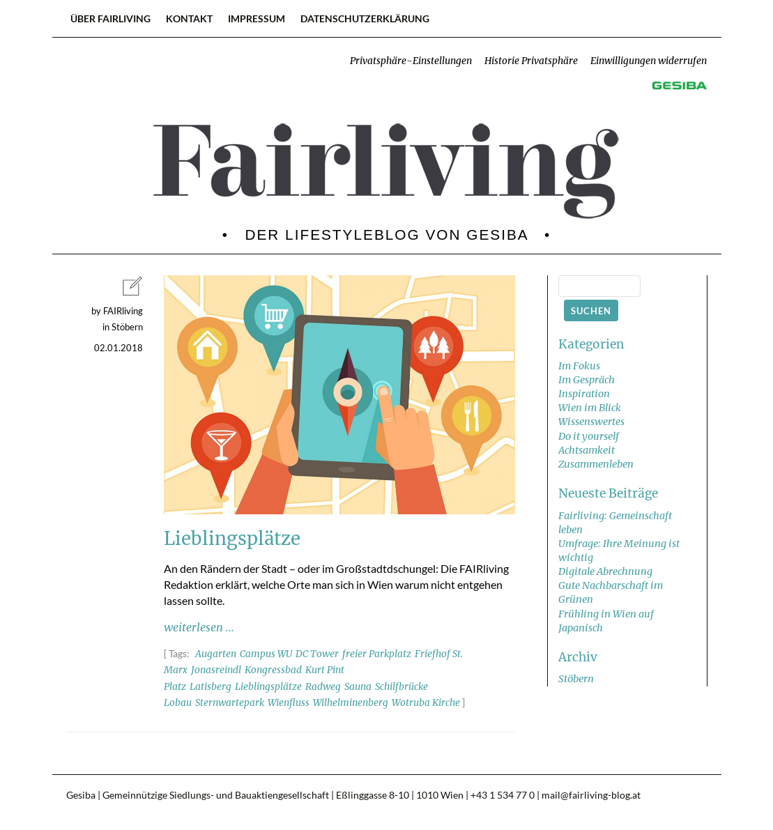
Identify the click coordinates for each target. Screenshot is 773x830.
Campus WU (266, 654)
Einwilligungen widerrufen (648, 61)
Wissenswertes (591, 421)
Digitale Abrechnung (605, 571)
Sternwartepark (229, 703)
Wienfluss (288, 703)
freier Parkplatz (376, 654)
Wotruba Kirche (426, 703)
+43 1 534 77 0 (502, 795)
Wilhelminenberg (350, 703)
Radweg (323, 687)
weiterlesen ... (199, 627)
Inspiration (584, 393)
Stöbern (576, 679)
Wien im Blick (589, 407)
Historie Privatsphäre (531, 61)
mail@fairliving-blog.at (591, 795)
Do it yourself (588, 436)
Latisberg (210, 687)
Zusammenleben (596, 464)
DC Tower (317, 654)
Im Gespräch (586, 380)
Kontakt (189, 18)
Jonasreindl (216, 670)
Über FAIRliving (110, 18)
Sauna (358, 687)
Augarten (215, 654)
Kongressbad (273, 670)
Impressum (256, 18)
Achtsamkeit (586, 450)
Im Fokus (579, 366)
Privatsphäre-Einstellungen (411, 61)
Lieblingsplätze (268, 687)
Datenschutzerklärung (364, 18)
